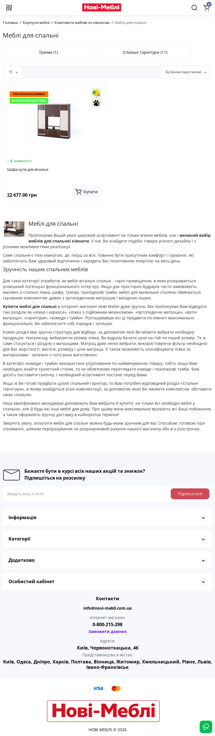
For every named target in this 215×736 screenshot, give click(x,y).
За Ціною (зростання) (185, 71)
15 (13, 71)
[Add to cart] (86, 192)
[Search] (194, 8)
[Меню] (9, 8)
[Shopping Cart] (206, 8)
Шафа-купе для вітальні (27, 169)
